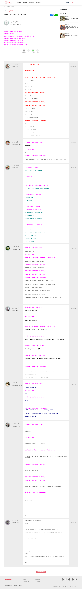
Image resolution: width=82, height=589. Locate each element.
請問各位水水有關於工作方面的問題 (22, 6)
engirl (14, 382)
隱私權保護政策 (37, 579)
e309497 (15, 165)
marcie (14, 520)
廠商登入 (68, 2)
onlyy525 (14, 21)
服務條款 (25, 579)
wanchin (15, 64)
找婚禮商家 (18, 3)
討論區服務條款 (26, 581)
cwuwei (15, 141)
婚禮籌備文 (31, 3)
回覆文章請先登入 (41, 572)
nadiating (15, 423)
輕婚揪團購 (38, 3)
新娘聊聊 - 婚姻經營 (10, 6)
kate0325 (15, 307)
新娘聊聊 (25, 3)
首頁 (5, 6)
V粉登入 (73, 2)
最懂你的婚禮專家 (37, 581)
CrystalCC (15, 246)
